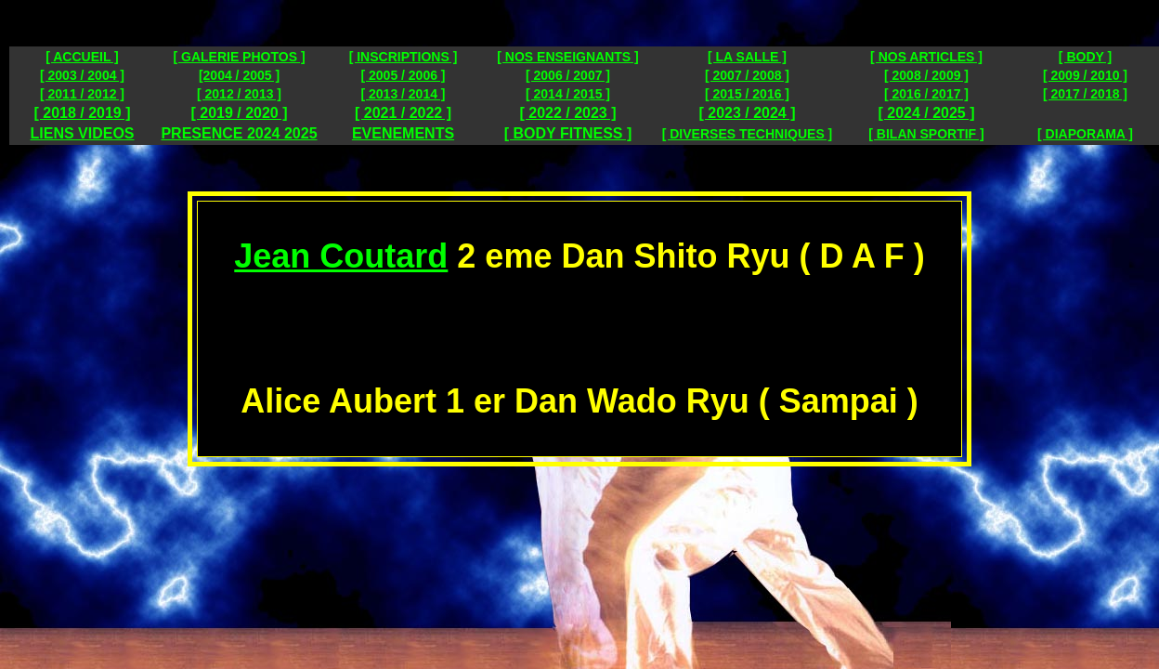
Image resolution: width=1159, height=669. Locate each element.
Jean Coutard (341, 256)
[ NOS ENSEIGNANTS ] (567, 56)
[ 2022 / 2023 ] (567, 113)
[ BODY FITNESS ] (568, 133)
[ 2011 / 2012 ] (82, 93)
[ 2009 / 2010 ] (1085, 75)
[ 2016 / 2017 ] (926, 93)
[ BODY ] (1085, 56)
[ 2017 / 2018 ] (1085, 93)
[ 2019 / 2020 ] (238, 113)
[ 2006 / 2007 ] (568, 75)
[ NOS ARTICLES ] (926, 56)
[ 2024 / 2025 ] (926, 113)
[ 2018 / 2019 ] (81, 113)
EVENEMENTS (403, 133)
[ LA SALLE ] (747, 56)
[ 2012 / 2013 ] (239, 93)
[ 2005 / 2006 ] (402, 75)
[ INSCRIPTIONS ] (403, 56)
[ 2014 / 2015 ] (568, 93)
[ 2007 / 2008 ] (747, 75)
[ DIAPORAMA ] (1085, 133)
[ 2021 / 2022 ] (403, 113)
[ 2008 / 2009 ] (926, 75)
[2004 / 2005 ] (239, 75)
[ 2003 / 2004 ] (82, 75)
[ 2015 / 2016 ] (747, 93)
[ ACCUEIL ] (82, 56)
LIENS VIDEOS (82, 133)
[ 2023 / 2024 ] (746, 113)
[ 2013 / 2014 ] (402, 93)
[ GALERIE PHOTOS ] (239, 56)
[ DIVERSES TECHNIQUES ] (747, 133)
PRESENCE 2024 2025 (239, 133)
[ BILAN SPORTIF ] (925, 133)
